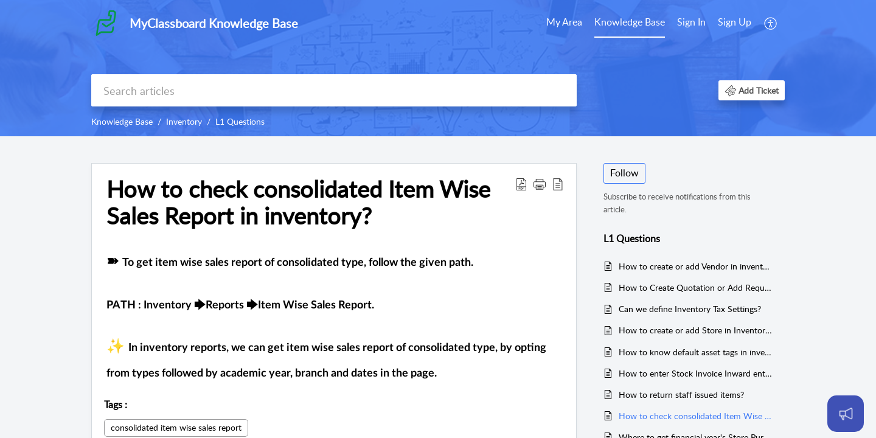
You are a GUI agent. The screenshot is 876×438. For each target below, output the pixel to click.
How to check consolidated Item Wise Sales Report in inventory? (696, 416)
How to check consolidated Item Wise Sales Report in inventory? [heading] (298, 202)
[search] (334, 90)
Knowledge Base (629, 22)
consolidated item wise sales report (176, 427)
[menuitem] (564, 23)
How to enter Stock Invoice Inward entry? (696, 373)
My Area (564, 22)
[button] (771, 23)
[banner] (438, 68)
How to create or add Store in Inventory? (696, 330)
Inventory (184, 121)
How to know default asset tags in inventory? (696, 352)
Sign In (691, 22)
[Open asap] (845, 413)
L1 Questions (240, 121)
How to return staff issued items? (681, 394)
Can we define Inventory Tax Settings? (690, 309)
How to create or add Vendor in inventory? (696, 266)
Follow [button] (624, 172)
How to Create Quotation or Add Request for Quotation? (696, 287)
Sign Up (734, 22)
